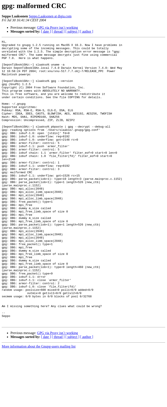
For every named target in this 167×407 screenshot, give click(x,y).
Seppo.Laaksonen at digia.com (50, 16)
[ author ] (86, 31)
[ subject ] (72, 31)
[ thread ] (58, 31)
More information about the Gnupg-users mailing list (39, 403)
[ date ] (46, 31)
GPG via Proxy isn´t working (57, 27)
